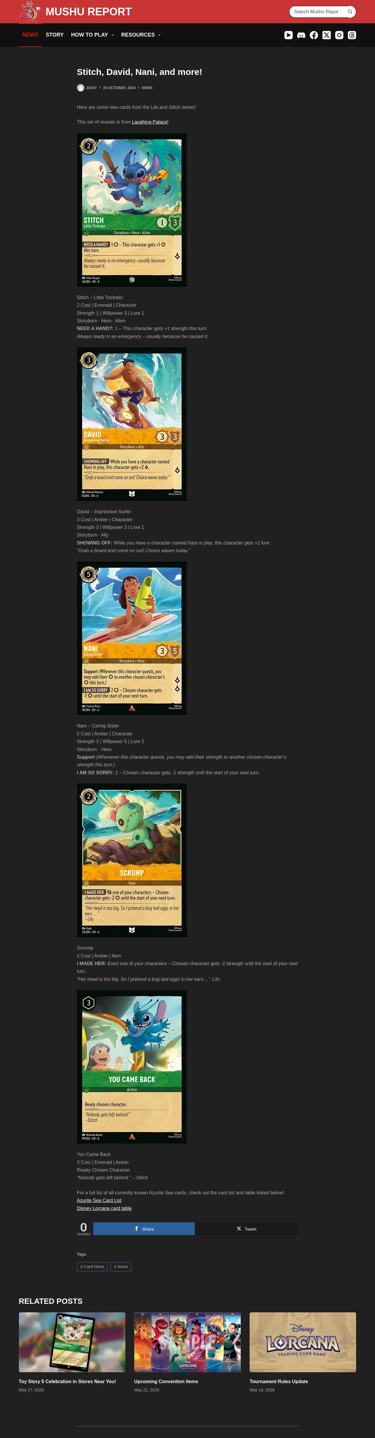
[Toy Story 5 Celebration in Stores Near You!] (72, 1342)
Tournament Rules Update (279, 1381)
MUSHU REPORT (89, 12)
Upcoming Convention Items (166, 1381)
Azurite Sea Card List (99, 1200)
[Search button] (350, 12)
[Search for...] (316, 12)
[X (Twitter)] (326, 35)
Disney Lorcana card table (104, 1208)
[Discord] (301, 35)
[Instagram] (339, 35)
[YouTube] (288, 35)
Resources (142, 35)
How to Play (93, 35)
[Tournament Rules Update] (303, 1342)
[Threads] (352, 35)
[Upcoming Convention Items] (187, 1342)
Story (55, 35)
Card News (92, 1266)
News (30, 35)
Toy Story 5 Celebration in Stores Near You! (67, 1381)
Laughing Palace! (150, 121)
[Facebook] (314, 35)
